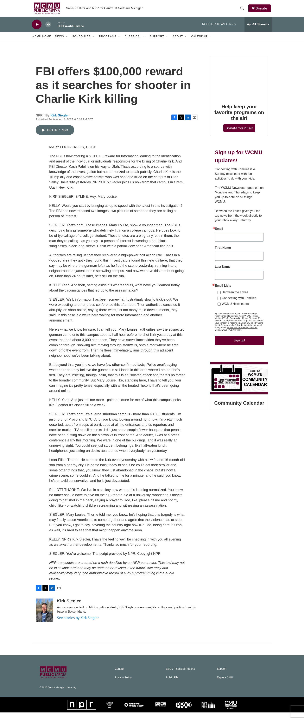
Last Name (223, 285)
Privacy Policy (123, 685)
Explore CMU (225, 685)
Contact (119, 676)
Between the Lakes (235, 311)
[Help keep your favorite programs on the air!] (239, 88)
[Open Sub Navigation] (66, 40)
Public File (172, 685)
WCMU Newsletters (235, 323)
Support (157, 40)
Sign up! (239, 359)
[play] (37, 28)
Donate (262, 10)
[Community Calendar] (239, 405)
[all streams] (258, 28)
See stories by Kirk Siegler (78, 625)
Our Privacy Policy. (232, 349)
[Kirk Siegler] (44, 617)
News (59, 40)
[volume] (48, 28)
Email (219, 248)
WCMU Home (41, 40)
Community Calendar (239, 430)
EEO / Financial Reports (180, 676)
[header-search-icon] (243, 10)
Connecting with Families (239, 317)
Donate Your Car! (239, 139)
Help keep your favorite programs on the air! (239, 124)
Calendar (199, 40)
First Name (223, 267)
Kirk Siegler (60, 123)
